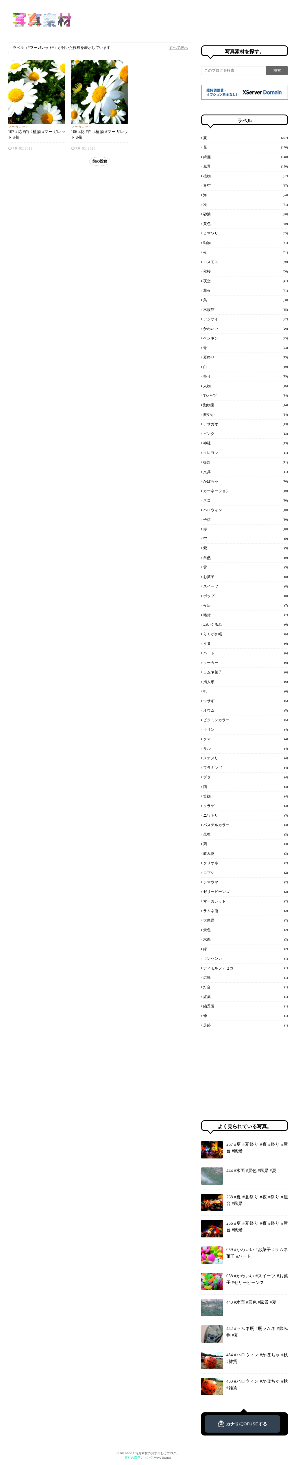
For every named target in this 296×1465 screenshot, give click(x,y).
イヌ (245, 643)
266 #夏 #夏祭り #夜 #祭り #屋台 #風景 (257, 1226)
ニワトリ (245, 815)
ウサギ (245, 700)
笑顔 (245, 796)
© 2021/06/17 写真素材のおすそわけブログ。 (148, 1453)
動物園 (245, 405)
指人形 (245, 681)
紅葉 (245, 996)
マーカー (245, 662)
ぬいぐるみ (245, 624)
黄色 (245, 223)
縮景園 (245, 1006)
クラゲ (245, 805)
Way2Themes (162, 1457)
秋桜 (245, 271)
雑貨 (245, 614)
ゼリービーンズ (245, 891)
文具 (245, 471)
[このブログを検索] (233, 70)
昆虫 (245, 834)
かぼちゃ (245, 481)
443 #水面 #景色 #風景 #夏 (251, 1302)
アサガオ (245, 424)
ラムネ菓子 (245, 672)
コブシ (245, 872)
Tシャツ (245, 395)
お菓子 (245, 576)
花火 (245, 290)
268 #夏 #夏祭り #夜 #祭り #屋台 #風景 (257, 1200)
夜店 (245, 605)
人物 (245, 385)
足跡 (245, 1025)
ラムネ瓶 (245, 910)
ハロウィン (245, 510)
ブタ (245, 777)
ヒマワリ (245, 233)
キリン (245, 729)
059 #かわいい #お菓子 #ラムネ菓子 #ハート (257, 1253)
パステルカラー (245, 824)
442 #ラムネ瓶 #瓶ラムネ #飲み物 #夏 (257, 1331)
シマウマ (245, 882)
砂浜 (245, 214)
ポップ (245, 595)
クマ (245, 739)
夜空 (245, 280)
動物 (245, 242)
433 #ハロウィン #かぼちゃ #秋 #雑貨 (257, 1384)
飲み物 (245, 853)
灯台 (245, 987)
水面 (245, 939)
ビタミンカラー (245, 719)
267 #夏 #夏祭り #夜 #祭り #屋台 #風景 (257, 1147)
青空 (245, 185)
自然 (245, 557)
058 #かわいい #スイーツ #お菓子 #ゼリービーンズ (257, 1279)
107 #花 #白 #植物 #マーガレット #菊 (36, 135)
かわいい (245, 328)
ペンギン (245, 338)
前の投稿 (99, 161)
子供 (245, 519)
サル (245, 748)
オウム (245, 710)
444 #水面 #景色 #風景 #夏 (251, 1170)
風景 (245, 166)
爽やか (245, 414)
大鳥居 (245, 920)
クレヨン (245, 452)
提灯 (245, 462)
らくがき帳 (245, 634)
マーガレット (18, 126)
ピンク (245, 433)
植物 (245, 176)
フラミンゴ (245, 767)
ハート (245, 653)
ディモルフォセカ (245, 968)
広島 (245, 977)
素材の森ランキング (139, 1457)
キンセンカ (245, 958)
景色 (245, 929)
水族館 (245, 309)
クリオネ (245, 863)
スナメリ (245, 758)
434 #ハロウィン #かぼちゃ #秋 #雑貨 (257, 1358)
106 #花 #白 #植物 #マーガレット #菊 (99, 135)
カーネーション (245, 490)
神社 (245, 443)
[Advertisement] (244, 1074)
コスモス (245, 261)
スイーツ (245, 586)
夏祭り (245, 357)
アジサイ (245, 319)
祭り (245, 376)
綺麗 (245, 156)
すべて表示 (178, 47)
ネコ (245, 500)
